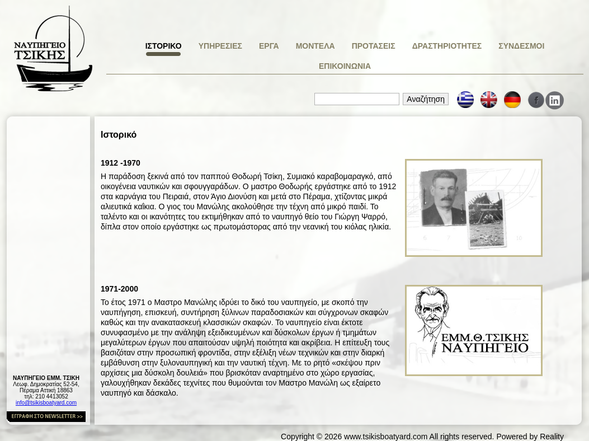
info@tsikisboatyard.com (46, 403)
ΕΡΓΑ (269, 45)
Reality (552, 436)
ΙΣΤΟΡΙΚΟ (163, 45)
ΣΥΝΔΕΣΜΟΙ (521, 45)
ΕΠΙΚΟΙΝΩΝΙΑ (345, 66)
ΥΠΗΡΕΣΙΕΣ (220, 45)
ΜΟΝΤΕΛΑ (315, 45)
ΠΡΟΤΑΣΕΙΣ (373, 45)
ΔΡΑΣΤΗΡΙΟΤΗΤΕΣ (447, 45)
